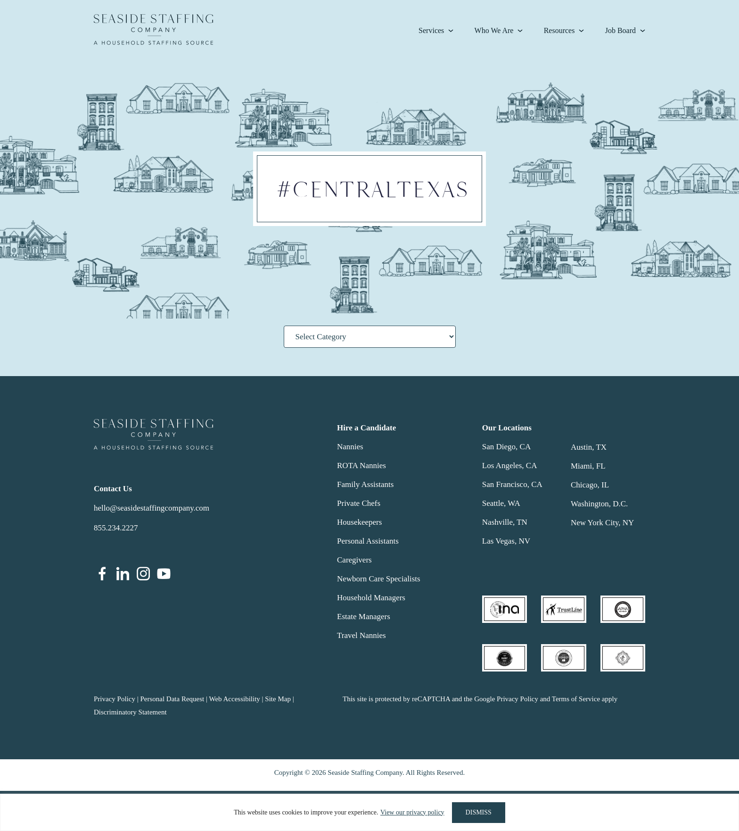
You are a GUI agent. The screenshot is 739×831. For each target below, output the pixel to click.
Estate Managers (363, 616)
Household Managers (371, 597)
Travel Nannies (361, 635)
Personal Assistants (368, 541)
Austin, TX (589, 447)
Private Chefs (358, 503)
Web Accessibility (234, 699)
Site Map (278, 699)
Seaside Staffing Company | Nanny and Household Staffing (153, 29)
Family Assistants (365, 484)
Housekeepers (359, 522)
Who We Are (494, 30)
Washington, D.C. (599, 503)
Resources (559, 30)
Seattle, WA (501, 503)
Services (431, 30)
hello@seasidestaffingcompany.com (151, 508)
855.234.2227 (116, 527)
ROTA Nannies (361, 465)
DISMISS (479, 812)
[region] (369, 812)
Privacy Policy (114, 699)
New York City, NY (602, 522)
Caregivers (354, 559)
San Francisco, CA (512, 484)
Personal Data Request (172, 699)
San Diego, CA (506, 446)
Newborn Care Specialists (378, 578)
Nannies (350, 446)
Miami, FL (588, 466)
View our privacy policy (412, 812)
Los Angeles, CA (509, 465)
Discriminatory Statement (130, 712)
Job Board (620, 30)
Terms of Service (576, 699)
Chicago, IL (590, 484)
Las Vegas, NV (506, 541)
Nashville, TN (504, 522)
